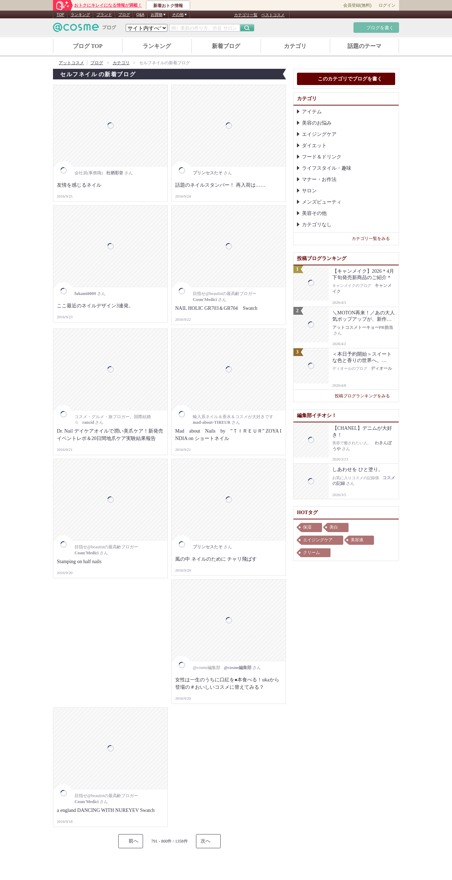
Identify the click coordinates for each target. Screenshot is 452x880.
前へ (133, 841)
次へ (205, 841)
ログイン (387, 5)
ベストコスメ (273, 15)
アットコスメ (71, 62)
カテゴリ (295, 46)
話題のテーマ (364, 46)
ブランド (104, 14)
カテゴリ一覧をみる (373, 238)
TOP (60, 14)
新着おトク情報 (168, 5)
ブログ (124, 14)
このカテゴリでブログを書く (346, 79)
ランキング (80, 14)
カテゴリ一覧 (245, 15)
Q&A (140, 14)
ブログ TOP (88, 46)
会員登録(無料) (357, 5)
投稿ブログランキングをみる (365, 395)
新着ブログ (226, 46)
